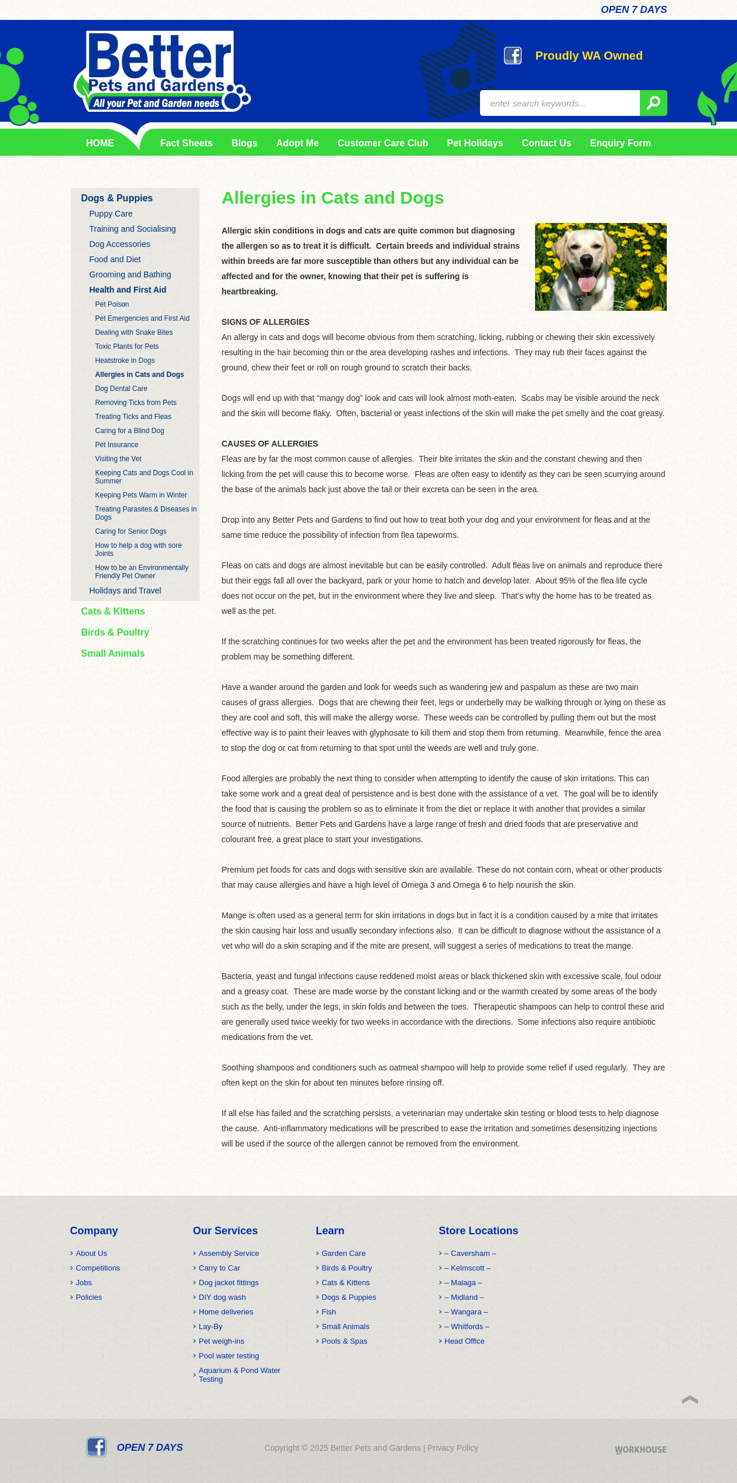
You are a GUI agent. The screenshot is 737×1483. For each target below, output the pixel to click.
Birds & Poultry (115, 632)
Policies (89, 1297)
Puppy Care (111, 213)
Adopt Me (297, 143)
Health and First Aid (128, 289)
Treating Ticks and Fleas (133, 417)
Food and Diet (115, 259)
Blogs (244, 143)
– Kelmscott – (468, 1268)
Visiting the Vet (118, 459)
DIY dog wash (222, 1297)
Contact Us (546, 143)
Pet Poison (112, 304)
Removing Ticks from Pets (136, 403)
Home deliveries (226, 1311)
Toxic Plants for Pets (127, 346)
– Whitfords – (467, 1326)
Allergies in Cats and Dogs (139, 374)
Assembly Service (229, 1253)
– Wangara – (466, 1311)
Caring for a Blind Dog (129, 431)
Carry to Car (220, 1268)
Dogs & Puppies (117, 198)
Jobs (84, 1282)
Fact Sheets (184, 143)
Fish (329, 1311)
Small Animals (113, 653)
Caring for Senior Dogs (131, 531)
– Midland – (464, 1297)
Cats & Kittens (113, 611)
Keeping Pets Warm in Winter (141, 495)
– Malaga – (463, 1282)
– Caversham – (470, 1253)
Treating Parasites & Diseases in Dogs (146, 513)
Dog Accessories (120, 244)
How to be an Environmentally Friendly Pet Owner (141, 572)
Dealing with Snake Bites (134, 332)
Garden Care (344, 1253)
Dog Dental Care (121, 389)
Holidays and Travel (126, 590)
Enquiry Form (620, 143)
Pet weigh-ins (222, 1341)
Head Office (465, 1341)
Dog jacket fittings (229, 1282)
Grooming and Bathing (131, 274)
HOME (100, 143)
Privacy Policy (452, 1448)
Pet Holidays (475, 143)
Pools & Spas (345, 1341)
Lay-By (210, 1326)
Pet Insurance (117, 445)
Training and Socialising (133, 229)
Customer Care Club (383, 143)
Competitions (98, 1268)
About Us (91, 1253)
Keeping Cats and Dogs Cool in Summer (144, 477)
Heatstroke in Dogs (125, 360)
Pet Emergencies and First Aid (142, 318)
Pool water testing (229, 1355)
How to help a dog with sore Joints (138, 549)
